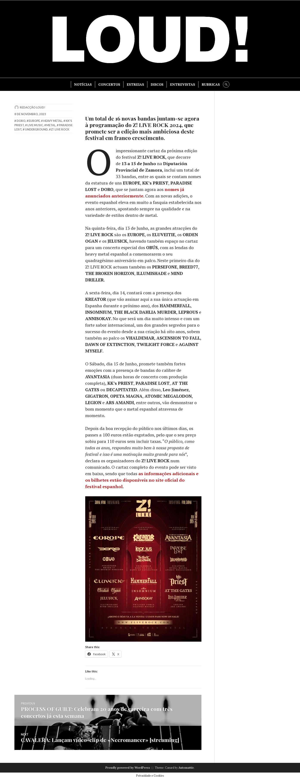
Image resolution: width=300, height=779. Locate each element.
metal (51, 125)
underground (36, 129)
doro (21, 121)
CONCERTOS (109, 84)
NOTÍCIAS (83, 84)
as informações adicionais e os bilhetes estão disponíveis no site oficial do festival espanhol (141, 480)
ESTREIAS (135, 84)
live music (35, 125)
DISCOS (157, 84)
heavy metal (52, 121)
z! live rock (60, 129)
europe (34, 121)
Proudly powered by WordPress (127, 768)
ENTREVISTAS (182, 84)
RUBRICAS (211, 84)
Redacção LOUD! (32, 107)
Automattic (186, 768)
